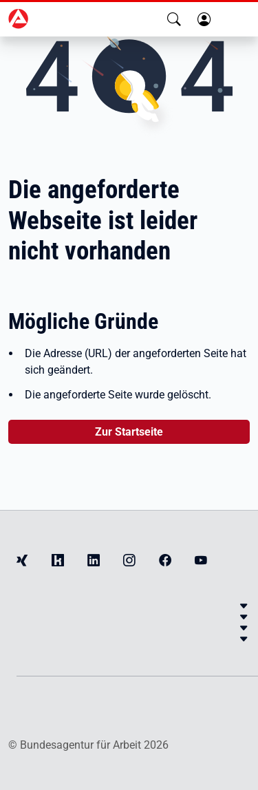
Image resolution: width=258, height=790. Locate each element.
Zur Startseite (129, 431)
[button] (174, 19)
